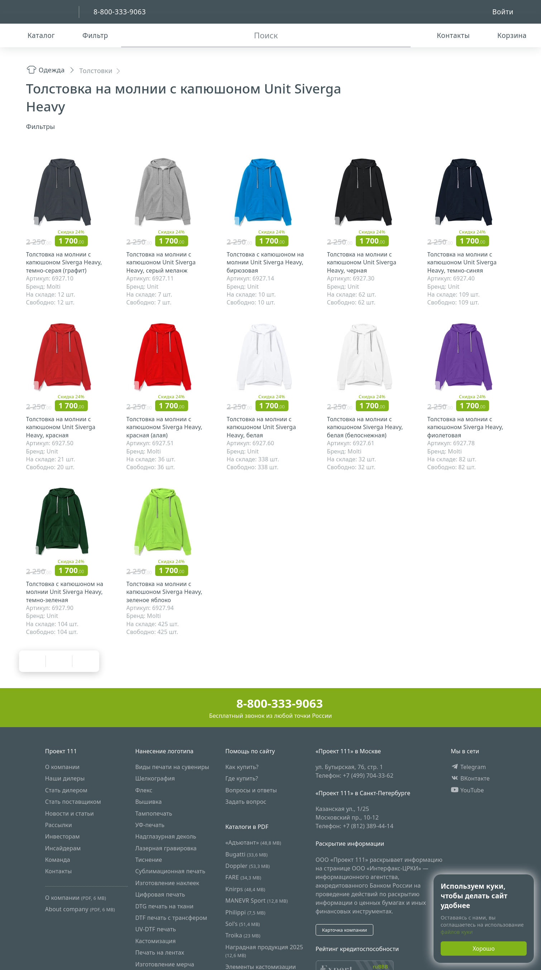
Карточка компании (344, 929)
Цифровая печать (160, 894)
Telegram (468, 767)
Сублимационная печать (170, 871)
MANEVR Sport (256, 900)
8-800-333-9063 (270, 703)
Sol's (242, 924)
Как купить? (242, 767)
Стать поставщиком (73, 802)
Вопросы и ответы (251, 790)
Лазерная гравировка (166, 848)
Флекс (143, 790)
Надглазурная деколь (165, 836)
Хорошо (484, 948)
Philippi (245, 912)
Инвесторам (62, 836)
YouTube (467, 790)
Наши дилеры (65, 778)
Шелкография (155, 778)
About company (80, 909)
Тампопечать (153, 813)
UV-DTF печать (155, 929)
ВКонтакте (470, 778)
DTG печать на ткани (164, 906)
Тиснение (148, 860)
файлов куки (457, 931)
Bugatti (246, 854)
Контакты (58, 871)
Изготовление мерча (164, 964)
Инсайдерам (63, 848)
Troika (242, 935)
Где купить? (241, 778)
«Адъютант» (253, 842)
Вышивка (148, 802)
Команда (57, 860)
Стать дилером (66, 790)
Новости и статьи (69, 813)
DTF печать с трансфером (171, 918)
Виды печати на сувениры (172, 767)
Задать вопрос (245, 802)
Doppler (247, 866)
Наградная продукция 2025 (264, 950)
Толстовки (95, 70)
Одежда (45, 69)
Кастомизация (155, 941)
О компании (62, 767)
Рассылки (58, 825)
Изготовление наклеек (167, 883)
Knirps (245, 889)
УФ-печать (149, 825)
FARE (243, 877)
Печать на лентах (159, 952)
